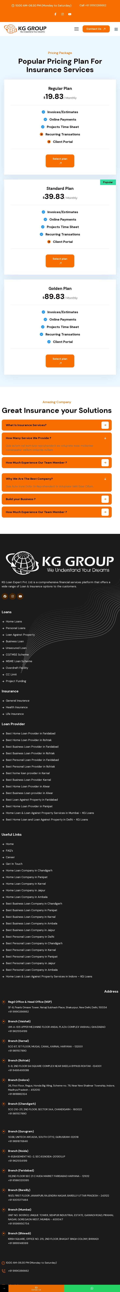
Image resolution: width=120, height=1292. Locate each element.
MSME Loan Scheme (19, 661)
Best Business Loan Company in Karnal (30, 917)
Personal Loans (15, 628)
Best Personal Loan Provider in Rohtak (30, 766)
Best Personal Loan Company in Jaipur (30, 963)
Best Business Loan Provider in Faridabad (32, 746)
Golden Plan (60, 288)
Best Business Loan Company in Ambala (31, 923)
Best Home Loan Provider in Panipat (29, 806)
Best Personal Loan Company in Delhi (30, 936)
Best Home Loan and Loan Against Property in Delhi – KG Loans (47, 819)
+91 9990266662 (93, 5)
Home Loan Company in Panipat (26, 877)
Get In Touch (14, 864)
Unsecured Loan (16, 648)
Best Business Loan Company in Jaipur (30, 930)
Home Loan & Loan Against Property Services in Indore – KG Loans (49, 976)
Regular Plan (60, 88)
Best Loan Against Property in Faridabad (32, 799)
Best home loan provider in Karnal (28, 773)
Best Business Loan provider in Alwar (29, 793)
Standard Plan (60, 188)
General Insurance (17, 700)
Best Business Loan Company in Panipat (31, 910)
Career (10, 857)
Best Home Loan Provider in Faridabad (30, 733)
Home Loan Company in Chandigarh (29, 870)
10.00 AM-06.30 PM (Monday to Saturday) (31, 1262)
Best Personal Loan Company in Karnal (31, 950)
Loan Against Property (20, 634)
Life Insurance (15, 714)
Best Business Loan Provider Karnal (28, 780)
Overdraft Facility (17, 668)
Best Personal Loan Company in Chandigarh (34, 943)
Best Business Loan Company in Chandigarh (34, 903)
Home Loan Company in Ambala (26, 897)
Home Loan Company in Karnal (26, 883)
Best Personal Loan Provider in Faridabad (32, 760)
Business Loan (15, 641)
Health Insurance (17, 707)
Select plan (60, 160)
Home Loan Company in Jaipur (25, 890)
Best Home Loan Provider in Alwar (28, 786)
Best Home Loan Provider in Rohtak (29, 740)
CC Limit (11, 674)
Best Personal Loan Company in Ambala (32, 970)
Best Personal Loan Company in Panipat (32, 956)
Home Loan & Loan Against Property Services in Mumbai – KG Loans (50, 813)
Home (10, 844)
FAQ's (9, 850)
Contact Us (96, 29)
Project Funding (16, 681)
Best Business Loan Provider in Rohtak (30, 753)
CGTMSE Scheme (17, 654)
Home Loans (14, 621)
